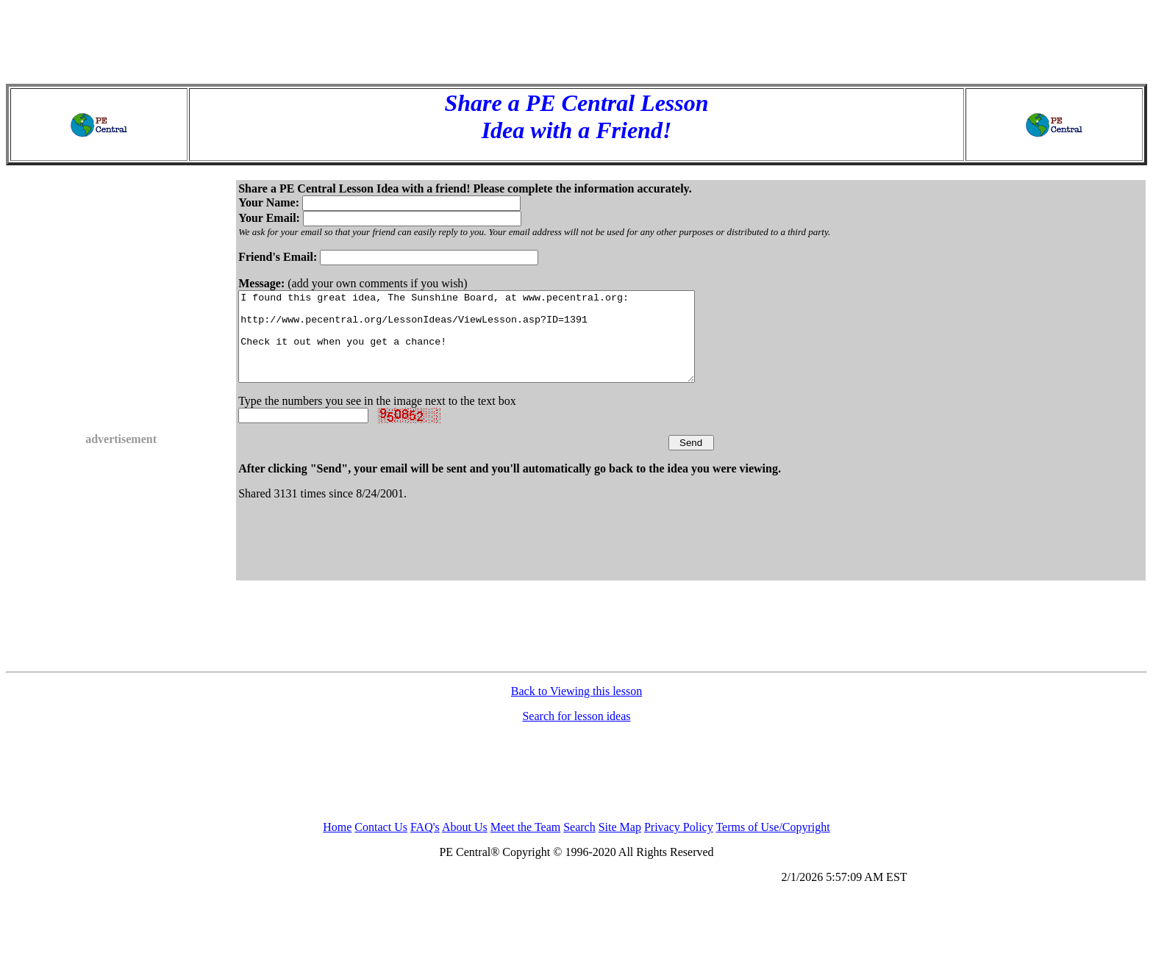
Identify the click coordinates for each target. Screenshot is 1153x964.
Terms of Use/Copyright (772, 844)
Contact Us (380, 844)
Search (579, 844)
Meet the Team (525, 844)
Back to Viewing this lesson (576, 708)
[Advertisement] (576, 39)
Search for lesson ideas (576, 733)
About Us (465, 844)
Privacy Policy (678, 844)
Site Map (620, 844)
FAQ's (425, 844)
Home (337, 844)
